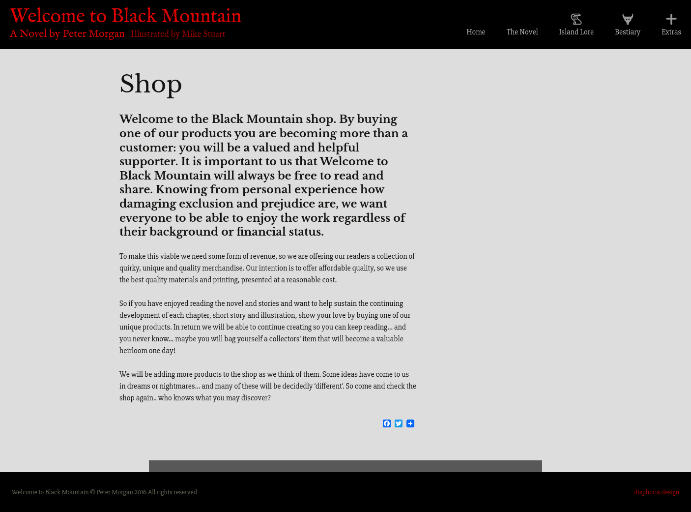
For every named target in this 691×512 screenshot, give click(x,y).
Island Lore (576, 32)
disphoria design (656, 492)
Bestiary (627, 32)
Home (476, 32)
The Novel (522, 32)
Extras (671, 32)
